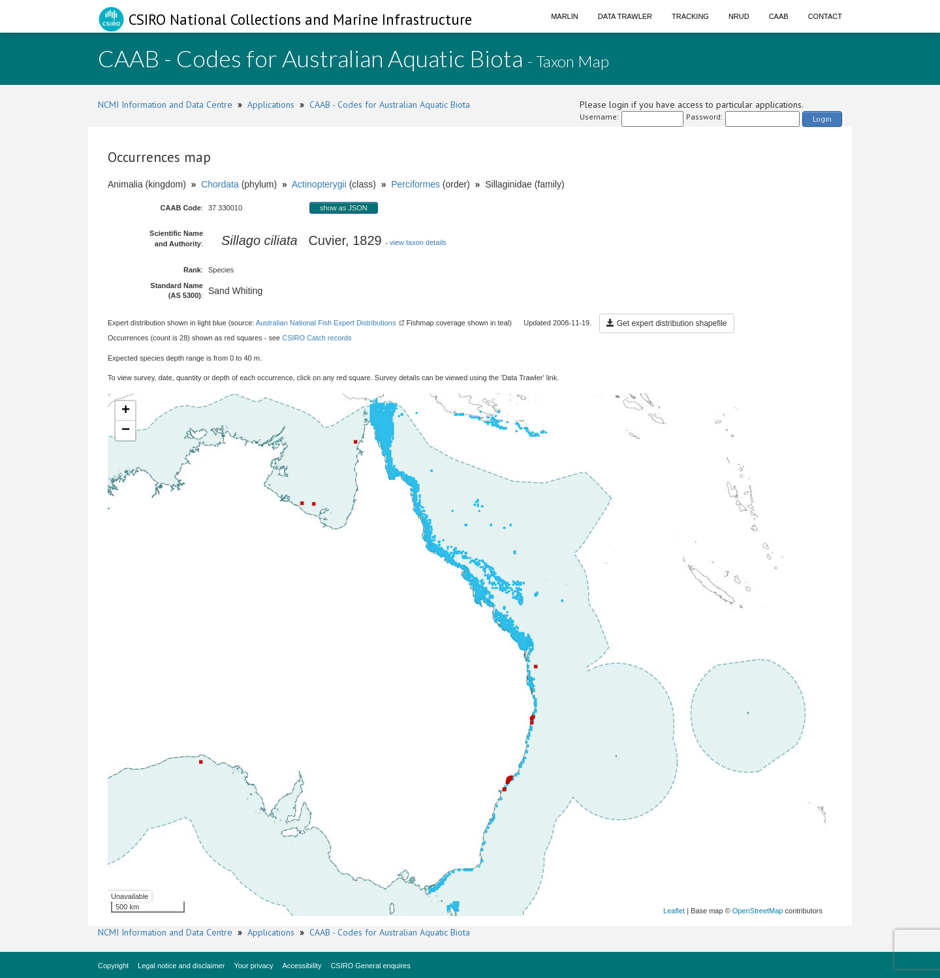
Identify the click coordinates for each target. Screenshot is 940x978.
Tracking (690, 16)
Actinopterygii (319, 184)
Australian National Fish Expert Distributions (326, 323)
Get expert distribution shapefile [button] (666, 323)
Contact (825, 16)
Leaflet (674, 911)
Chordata (220, 184)
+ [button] (125, 411)
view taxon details (418, 242)
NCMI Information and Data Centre (165, 104)
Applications (270, 104)
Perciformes (415, 184)
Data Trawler (625, 16)
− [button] (125, 430)
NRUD (738, 16)
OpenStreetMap (757, 911)
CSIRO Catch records (316, 338)
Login (822, 118)
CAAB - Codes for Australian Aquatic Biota (389, 104)
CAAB (779, 16)
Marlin (564, 16)
